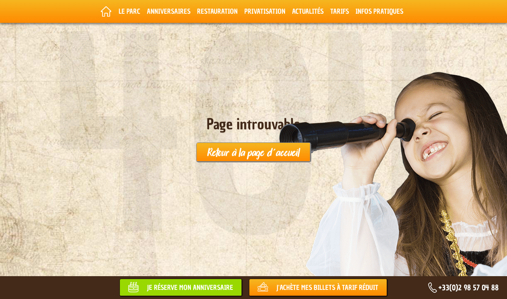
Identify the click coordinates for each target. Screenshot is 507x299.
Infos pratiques (379, 11)
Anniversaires (168, 11)
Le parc (129, 11)
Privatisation (264, 11)
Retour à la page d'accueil (253, 152)
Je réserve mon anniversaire (190, 287)
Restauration (217, 11)
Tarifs (339, 11)
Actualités (308, 11)
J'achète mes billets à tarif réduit (327, 287)
